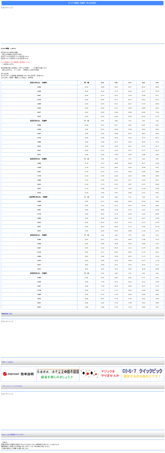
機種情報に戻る (6, 314)
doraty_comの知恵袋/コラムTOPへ (12, 434)
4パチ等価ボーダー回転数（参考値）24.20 (15, 62)
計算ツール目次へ (7, 362)
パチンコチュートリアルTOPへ (12, 386)
